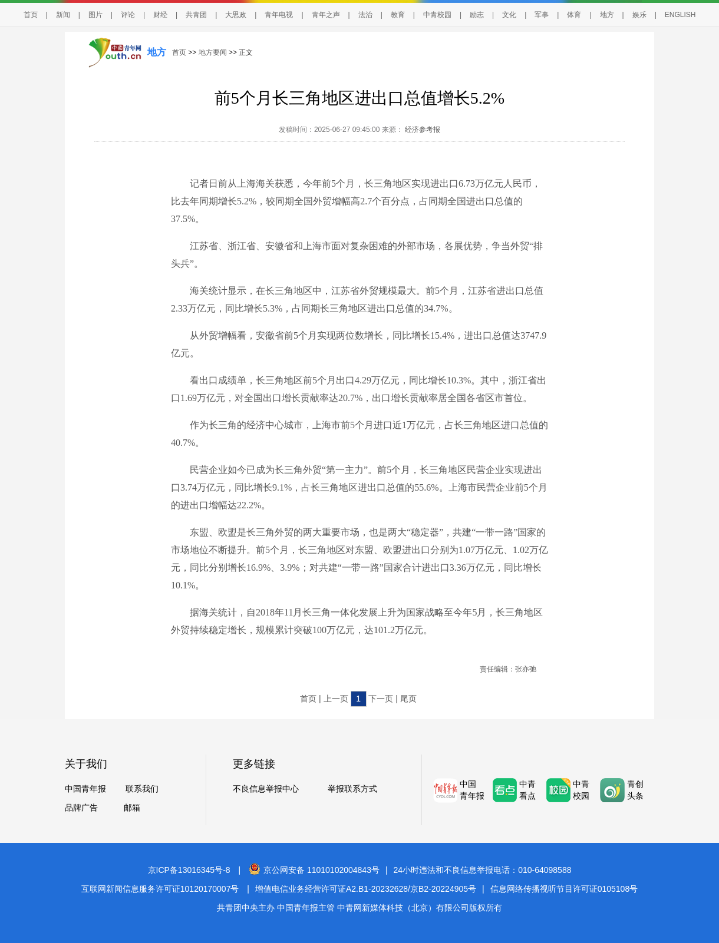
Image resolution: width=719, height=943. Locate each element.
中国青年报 (85, 788)
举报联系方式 (352, 788)
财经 (160, 15)
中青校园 (437, 15)
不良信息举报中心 (266, 788)
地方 (607, 15)
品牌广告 (81, 807)
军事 (542, 15)
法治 (365, 15)
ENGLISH (680, 15)
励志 (477, 15)
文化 (509, 15)
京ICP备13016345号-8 (189, 870)
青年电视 (279, 15)
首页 (31, 15)
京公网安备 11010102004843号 (314, 870)
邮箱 (132, 807)
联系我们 (142, 788)
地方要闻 (213, 52)
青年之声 (326, 15)
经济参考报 (421, 129)
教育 (398, 15)
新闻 (63, 15)
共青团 (196, 15)
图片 (95, 15)
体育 (574, 15)
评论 (128, 15)
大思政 (235, 15)
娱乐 (639, 15)
